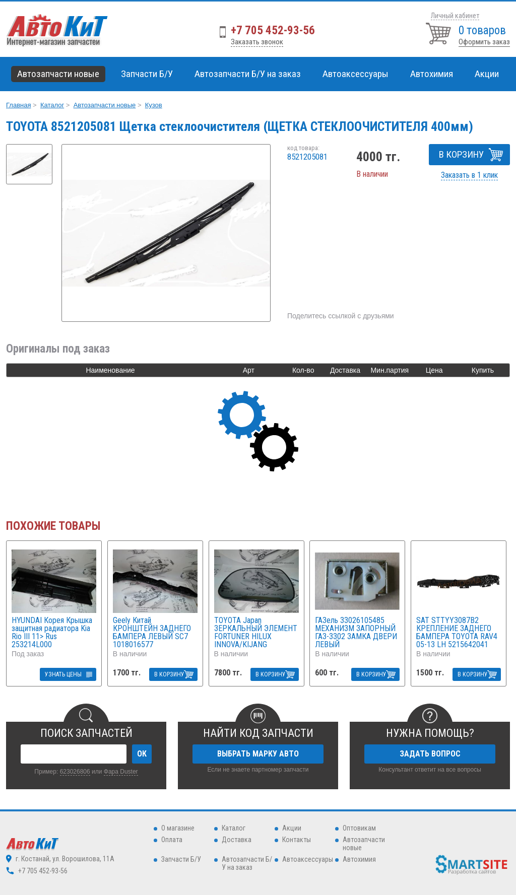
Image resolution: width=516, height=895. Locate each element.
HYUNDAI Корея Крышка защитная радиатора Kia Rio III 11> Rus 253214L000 (52, 632)
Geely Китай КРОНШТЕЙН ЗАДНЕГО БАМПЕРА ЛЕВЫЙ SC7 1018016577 (152, 632)
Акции (487, 74)
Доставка (236, 840)
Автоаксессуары (307, 859)
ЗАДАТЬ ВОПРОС (430, 754)
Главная (18, 105)
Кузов (153, 105)
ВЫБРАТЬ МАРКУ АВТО (258, 754)
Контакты (296, 840)
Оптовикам (359, 828)
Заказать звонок (257, 41)
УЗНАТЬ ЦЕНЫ (63, 674)
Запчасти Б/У (181, 859)
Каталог (52, 105)
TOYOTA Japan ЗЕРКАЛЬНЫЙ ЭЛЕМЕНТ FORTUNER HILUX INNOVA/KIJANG (255, 632)
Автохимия (359, 859)
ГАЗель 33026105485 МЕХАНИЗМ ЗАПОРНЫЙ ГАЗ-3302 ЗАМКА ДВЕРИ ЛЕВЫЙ (356, 632)
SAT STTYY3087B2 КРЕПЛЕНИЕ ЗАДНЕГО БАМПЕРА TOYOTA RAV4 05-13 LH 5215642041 (456, 632)
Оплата (171, 840)
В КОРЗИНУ (461, 154)
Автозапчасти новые (105, 105)
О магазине (178, 828)
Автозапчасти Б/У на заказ (248, 74)
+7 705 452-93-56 (273, 30)
